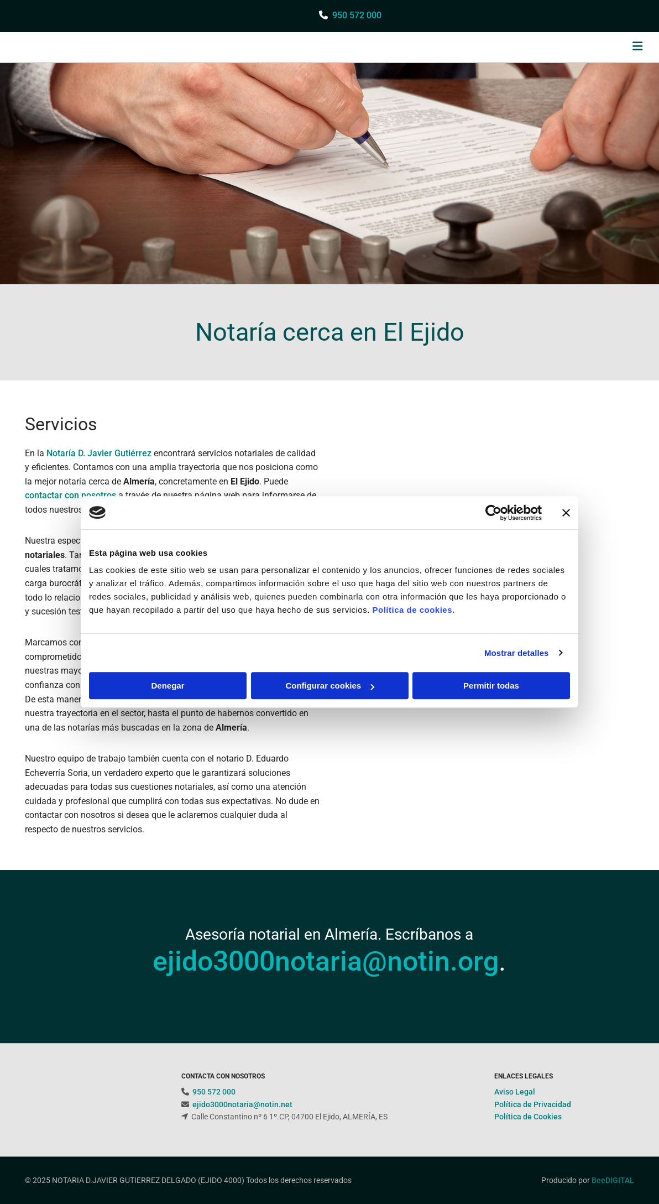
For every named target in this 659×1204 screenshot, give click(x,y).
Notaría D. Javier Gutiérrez (98, 453)
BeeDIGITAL (613, 1180)
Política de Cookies (528, 1116)
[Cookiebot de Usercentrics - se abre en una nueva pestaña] (493, 512)
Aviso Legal (514, 1091)
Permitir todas (491, 685)
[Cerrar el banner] (566, 513)
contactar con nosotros (70, 495)
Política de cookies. (413, 609)
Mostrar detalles (516, 653)
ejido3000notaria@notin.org (326, 961)
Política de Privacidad (532, 1104)
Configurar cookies (329, 685)
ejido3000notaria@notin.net (242, 1104)
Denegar (167, 685)
